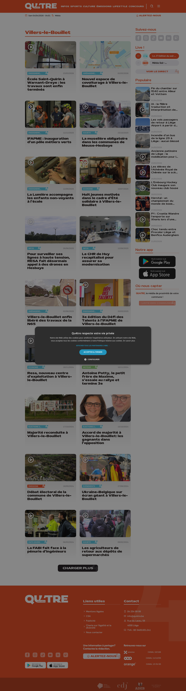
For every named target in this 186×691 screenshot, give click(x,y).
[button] (93, 345)
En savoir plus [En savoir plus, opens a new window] (129, 340)
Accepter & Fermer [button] (93, 352)
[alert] (93, 345)
